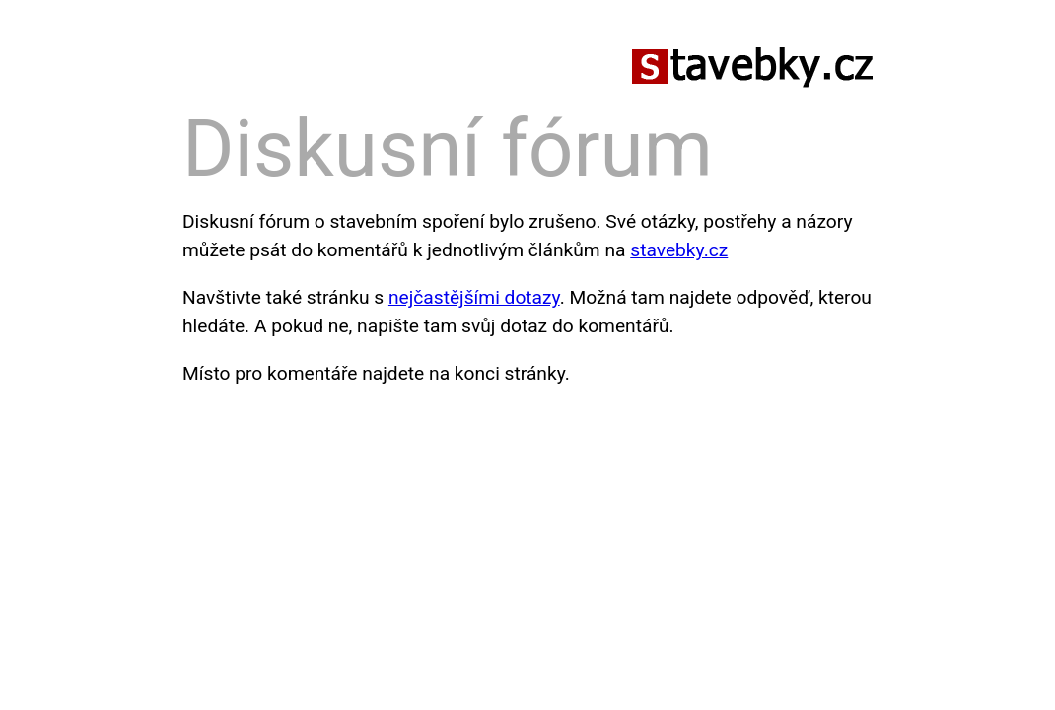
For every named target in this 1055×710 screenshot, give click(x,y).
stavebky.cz (679, 250)
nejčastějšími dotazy (474, 297)
